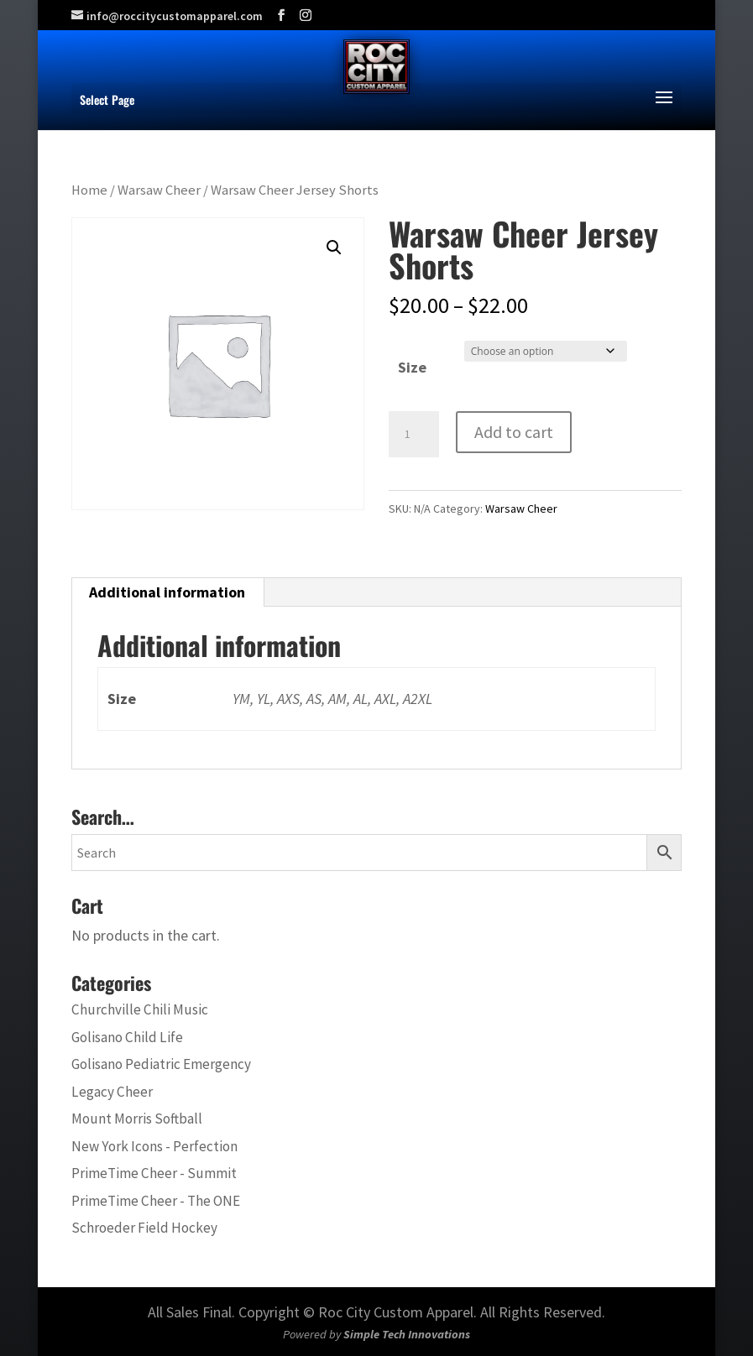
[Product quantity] (414, 434)
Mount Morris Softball (136, 1118)
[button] (334, 247)
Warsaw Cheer (159, 190)
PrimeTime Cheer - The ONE (155, 1201)
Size (412, 367)
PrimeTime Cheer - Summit (154, 1173)
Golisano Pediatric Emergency (161, 1064)
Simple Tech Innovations (406, 1334)
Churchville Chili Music (139, 1009)
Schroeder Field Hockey (144, 1227)
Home (89, 190)
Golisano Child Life (127, 1037)
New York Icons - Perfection (154, 1146)
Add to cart (513, 431)
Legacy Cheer (112, 1091)
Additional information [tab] (167, 592)
